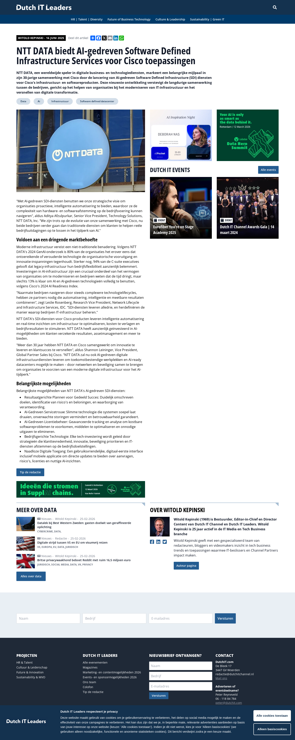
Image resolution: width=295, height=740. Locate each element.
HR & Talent (24, 662)
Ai (39, 101)
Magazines (90, 667)
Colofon (88, 687)
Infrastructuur (60, 101)
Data (23, 101)
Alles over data (31, 576)
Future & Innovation (30, 672)
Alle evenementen (95, 662)
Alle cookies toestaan (272, 715)
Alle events (268, 170)
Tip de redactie (30, 472)
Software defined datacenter (97, 101)
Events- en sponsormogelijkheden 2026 (110, 677)
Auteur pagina (186, 566)
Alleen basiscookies (272, 729)
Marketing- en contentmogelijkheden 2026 (112, 672)
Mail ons (221, 678)
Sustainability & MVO (30, 677)
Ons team (89, 682)
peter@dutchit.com (229, 703)
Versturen (225, 618)
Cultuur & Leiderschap (31, 667)
